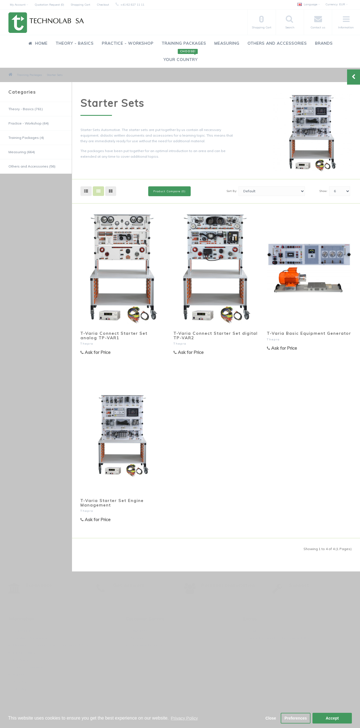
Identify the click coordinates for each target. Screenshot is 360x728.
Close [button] (268, 718)
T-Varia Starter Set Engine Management (112, 502)
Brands (324, 43)
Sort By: (231, 191)
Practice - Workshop (128, 43)
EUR (336, 4)
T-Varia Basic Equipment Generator (309, 333)
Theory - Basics (75, 43)
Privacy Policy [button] (185, 717)
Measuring (226, 43)
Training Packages (184, 43)
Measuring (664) (21, 152)
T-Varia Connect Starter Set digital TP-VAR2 (216, 335)
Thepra (86, 343)
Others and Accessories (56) (31, 166)
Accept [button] (332, 718)
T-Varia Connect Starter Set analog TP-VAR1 (113, 335)
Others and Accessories (277, 43)
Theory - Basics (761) (25, 109)
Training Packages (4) (26, 137)
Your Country (180, 56)
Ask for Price (95, 352)
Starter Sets (54, 75)
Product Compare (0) (169, 191)
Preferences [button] (295, 718)
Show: (323, 191)
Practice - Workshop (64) (28, 123)
